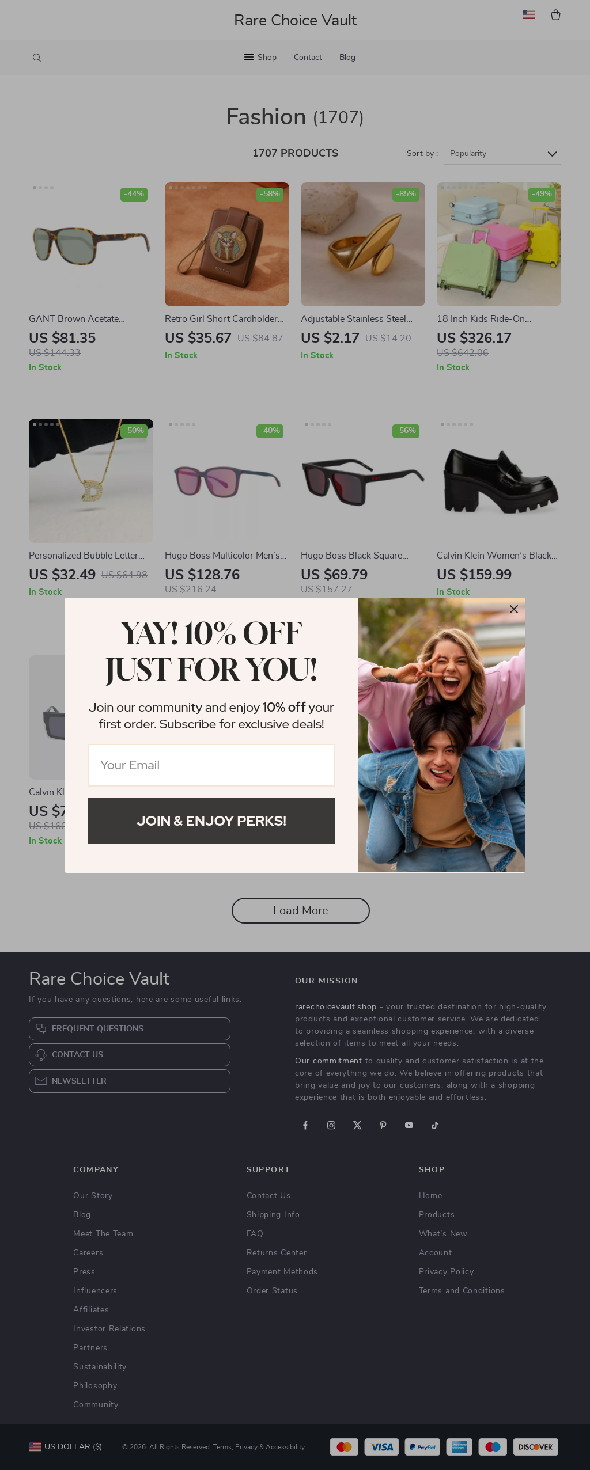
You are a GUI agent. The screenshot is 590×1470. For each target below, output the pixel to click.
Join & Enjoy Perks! (211, 821)
